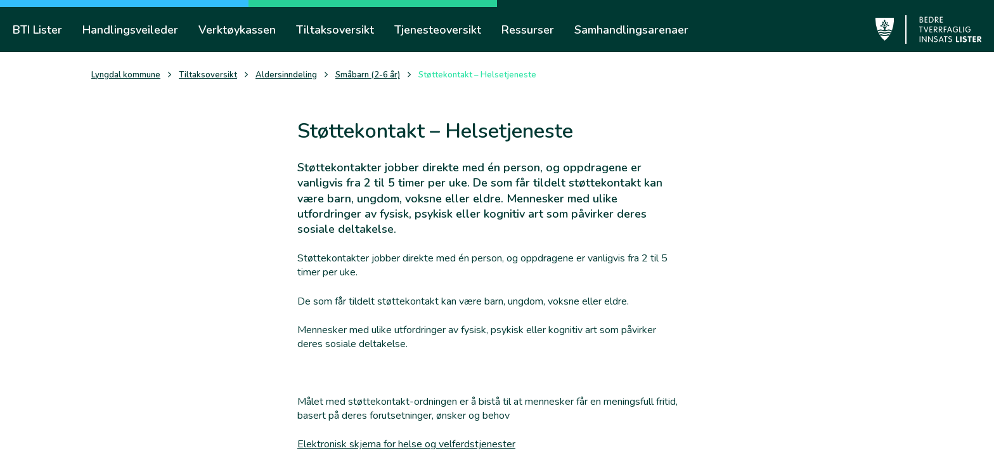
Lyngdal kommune (125, 75)
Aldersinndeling (286, 75)
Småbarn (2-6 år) (367, 75)
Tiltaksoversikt (208, 75)
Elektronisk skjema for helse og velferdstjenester (406, 444)
